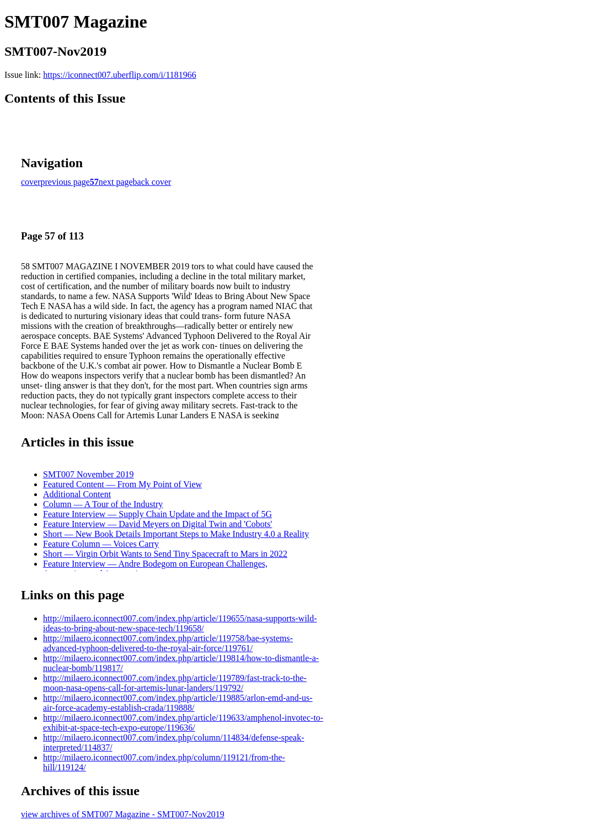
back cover (152, 182)
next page (116, 182)
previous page (65, 182)
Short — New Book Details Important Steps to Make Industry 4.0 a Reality (176, 534)
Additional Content (77, 494)
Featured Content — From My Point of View (122, 484)
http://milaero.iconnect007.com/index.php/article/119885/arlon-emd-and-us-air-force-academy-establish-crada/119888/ (178, 702)
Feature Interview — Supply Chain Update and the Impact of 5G (157, 514)
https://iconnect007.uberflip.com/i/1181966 (119, 74)
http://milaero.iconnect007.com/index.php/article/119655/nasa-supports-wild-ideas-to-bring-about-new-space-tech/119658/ (180, 623)
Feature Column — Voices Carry (101, 544)
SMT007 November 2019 (88, 474)
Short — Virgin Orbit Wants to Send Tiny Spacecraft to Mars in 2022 (165, 553)
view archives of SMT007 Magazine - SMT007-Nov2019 (122, 814)
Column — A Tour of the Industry (103, 504)
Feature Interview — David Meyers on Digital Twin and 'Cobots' (157, 524)
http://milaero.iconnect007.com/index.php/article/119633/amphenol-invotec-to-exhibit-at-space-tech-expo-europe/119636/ (183, 722)
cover (31, 182)
